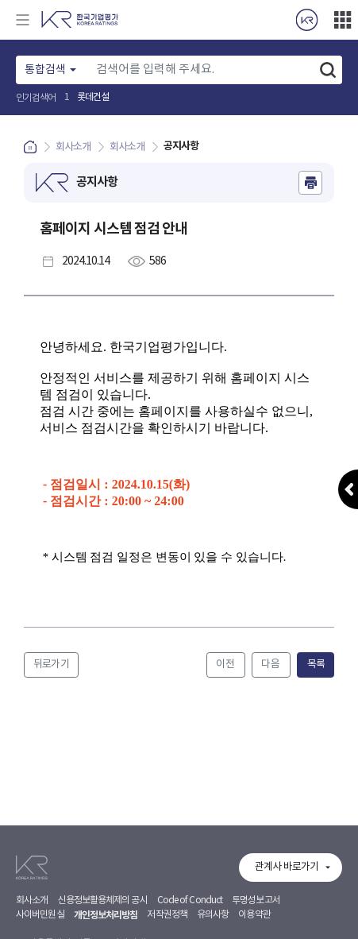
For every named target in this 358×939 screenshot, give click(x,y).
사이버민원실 (40, 915)
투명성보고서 (256, 900)
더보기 (342, 20)
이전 (225, 664)
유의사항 (213, 915)
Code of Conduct (190, 900)
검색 (328, 70)
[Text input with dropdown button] (200, 70)
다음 (270, 664)
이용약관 (254, 915)
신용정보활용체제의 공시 (102, 900)
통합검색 (45, 70)
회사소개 (32, 900)
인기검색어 (36, 98)
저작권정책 (167, 915)
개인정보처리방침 (106, 915)
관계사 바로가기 (286, 867)
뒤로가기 (50, 664)
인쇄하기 (310, 183)
